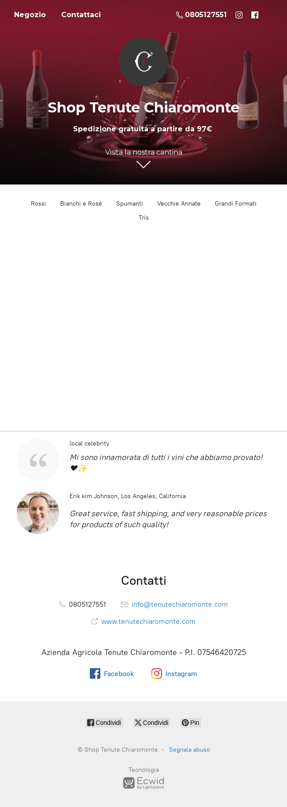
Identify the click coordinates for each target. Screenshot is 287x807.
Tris (144, 217)
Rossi (38, 203)
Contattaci (81, 15)
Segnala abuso (189, 749)
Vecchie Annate (179, 203)
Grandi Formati (236, 203)
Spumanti (129, 203)
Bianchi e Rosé (81, 203)
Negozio (30, 15)
